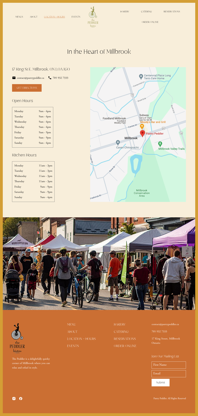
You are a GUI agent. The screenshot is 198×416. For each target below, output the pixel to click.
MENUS (19, 16)
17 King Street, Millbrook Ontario (166, 341)
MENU (71, 324)
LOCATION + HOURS (54, 16)
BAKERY (124, 11)
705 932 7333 (159, 331)
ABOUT (33, 16)
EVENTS (76, 16)
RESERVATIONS (172, 11)
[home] (93, 17)
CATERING (146, 11)
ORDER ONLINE (150, 22)
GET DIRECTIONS (27, 88)
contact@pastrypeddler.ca (165, 324)
